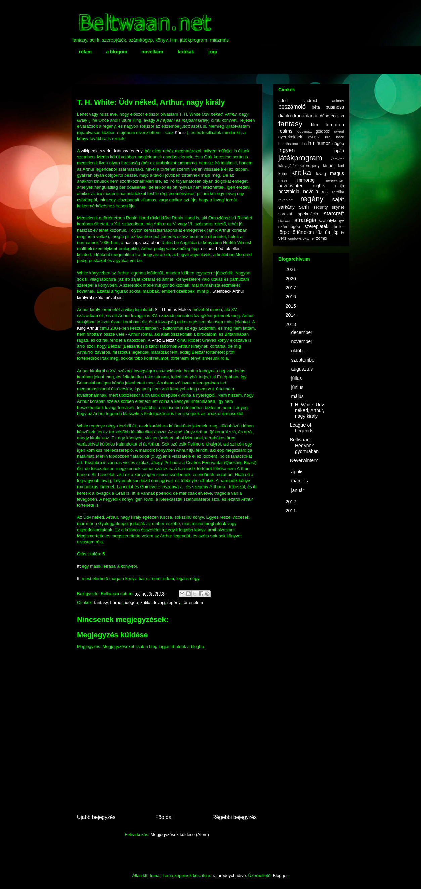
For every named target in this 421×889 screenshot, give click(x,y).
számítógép (289, 226)
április (298, 471)
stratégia (305, 220)
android (310, 100)
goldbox (322, 131)
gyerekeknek (290, 137)
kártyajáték (287, 166)
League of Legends (301, 427)
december (302, 332)
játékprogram (300, 158)
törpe (283, 232)
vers (282, 238)
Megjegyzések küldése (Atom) (180, 834)
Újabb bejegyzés (96, 817)
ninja (339, 186)
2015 (291, 306)
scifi (304, 207)
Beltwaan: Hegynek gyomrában (304, 445)
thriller (338, 226)
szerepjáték (316, 226)
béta (316, 107)
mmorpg (306, 180)
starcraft (334, 213)
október (299, 350)
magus (337, 173)
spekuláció (308, 214)
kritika (146, 602)
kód (341, 166)
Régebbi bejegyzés (234, 817)
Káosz (181, 132)
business (335, 107)
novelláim (152, 51)
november (302, 341)
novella (310, 191)
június (298, 387)
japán (339, 150)
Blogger (280, 875)
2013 (291, 324)
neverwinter (334, 180)
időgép (131, 602)
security (320, 207)
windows (294, 238)
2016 (291, 296)
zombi (321, 238)
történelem (193, 602)
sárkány (286, 207)
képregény (310, 165)
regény (173, 602)
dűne (324, 116)
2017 (291, 287)
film (314, 124)
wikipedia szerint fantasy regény (111, 150)
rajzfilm (338, 192)
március (300, 480)
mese (282, 180)
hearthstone (288, 144)
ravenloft (285, 200)
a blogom (116, 51)
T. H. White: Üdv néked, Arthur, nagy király (307, 410)
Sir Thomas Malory (173, 309)
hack (340, 137)
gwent (339, 131)
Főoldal (164, 817)
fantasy (101, 602)
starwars (285, 221)
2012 (291, 501)
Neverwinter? (304, 460)
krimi (282, 173)
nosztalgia (288, 191)
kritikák (186, 51)
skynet (338, 207)
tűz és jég (327, 232)
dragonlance (305, 115)
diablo (284, 115)
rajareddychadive (229, 875)
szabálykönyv (331, 220)
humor (116, 602)
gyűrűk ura (319, 137)
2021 (291, 269)
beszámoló (292, 106)
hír (311, 143)
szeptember (304, 360)
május (298, 396)
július (297, 378)
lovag (159, 602)
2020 (291, 278)
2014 (291, 315)
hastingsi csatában (143, 242)
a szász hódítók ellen (220, 248)
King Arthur (87, 328)
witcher (309, 238)
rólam (85, 51)
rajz (325, 191)
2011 (291, 510)
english (337, 116)
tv (342, 232)
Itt (79, 566)
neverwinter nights (301, 185)
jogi (212, 51)
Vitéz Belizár (164, 340)
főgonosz (304, 131)
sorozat (285, 214)
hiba (303, 144)
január (298, 490)
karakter (337, 159)
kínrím (329, 165)
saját (338, 199)
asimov (338, 101)
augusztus (302, 369)
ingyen (286, 150)
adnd (283, 100)
